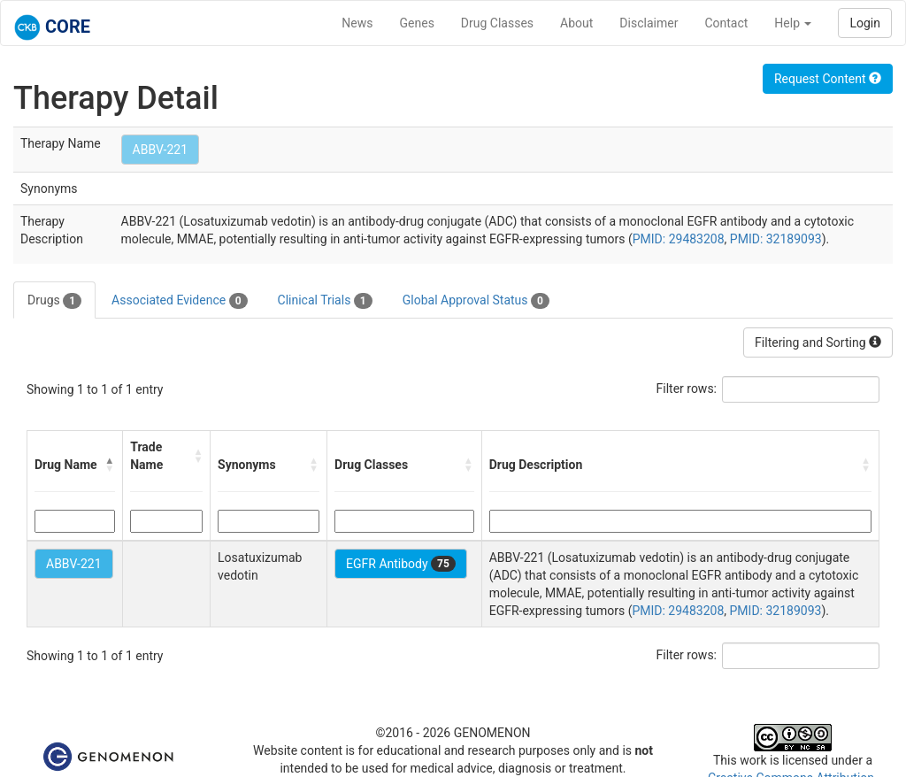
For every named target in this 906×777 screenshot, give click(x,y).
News (357, 23)
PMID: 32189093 (776, 239)
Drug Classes (497, 23)
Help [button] (792, 23)
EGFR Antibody (401, 564)
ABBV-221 (160, 149)
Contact (726, 23)
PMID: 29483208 (679, 239)
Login (864, 23)
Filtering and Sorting (818, 342)
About (576, 23)
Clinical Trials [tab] (325, 301)
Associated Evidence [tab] (179, 301)
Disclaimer (648, 23)
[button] (109, 464)
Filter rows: (687, 388)
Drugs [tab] (54, 301)
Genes (417, 23)
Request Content (827, 79)
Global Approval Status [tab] (476, 301)
